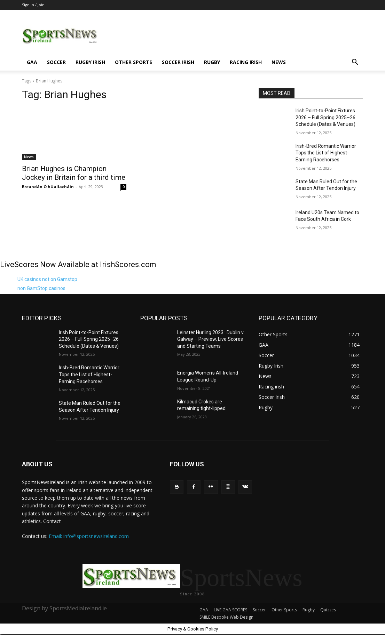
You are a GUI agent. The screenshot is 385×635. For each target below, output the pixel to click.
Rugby (212, 62)
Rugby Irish (90, 62)
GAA (32, 62)
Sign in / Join (33, 4)
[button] (354, 62)
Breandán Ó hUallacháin (48, 186)
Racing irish (246, 62)
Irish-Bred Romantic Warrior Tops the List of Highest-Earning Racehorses (326, 152)
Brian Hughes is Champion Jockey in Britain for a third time (73, 173)
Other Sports (133, 62)
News (279, 62)
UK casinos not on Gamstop (47, 279)
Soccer (56, 62)
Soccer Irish (178, 62)
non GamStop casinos (41, 288)
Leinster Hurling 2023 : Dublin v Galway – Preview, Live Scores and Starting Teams (210, 339)
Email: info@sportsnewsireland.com (89, 536)
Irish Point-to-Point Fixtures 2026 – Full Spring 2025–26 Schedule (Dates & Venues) (325, 117)
